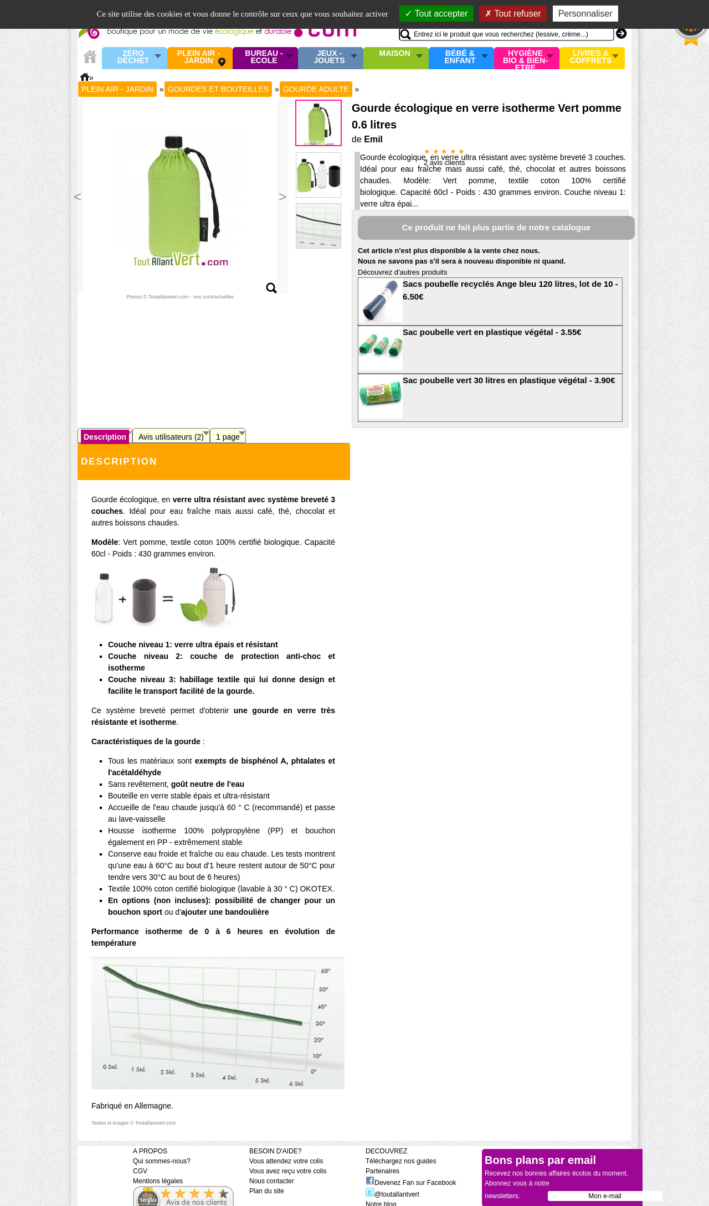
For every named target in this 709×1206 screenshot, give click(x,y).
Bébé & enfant (460, 57)
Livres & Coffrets (591, 57)
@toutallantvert (392, 1194)
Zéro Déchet (133, 57)
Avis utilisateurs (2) (171, 436)
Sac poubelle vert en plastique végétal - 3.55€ (492, 332)
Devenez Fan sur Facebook (411, 1183)
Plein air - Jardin (198, 57)
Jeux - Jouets (329, 57)
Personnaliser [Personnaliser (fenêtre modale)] (585, 13)
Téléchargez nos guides (401, 1161)
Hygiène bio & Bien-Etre (525, 58)
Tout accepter (436, 13)
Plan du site (266, 1191)
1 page (228, 436)
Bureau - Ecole (263, 57)
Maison (394, 54)
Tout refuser (513, 13)
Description (105, 436)
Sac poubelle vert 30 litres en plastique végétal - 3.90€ (509, 380)
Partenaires (382, 1171)
